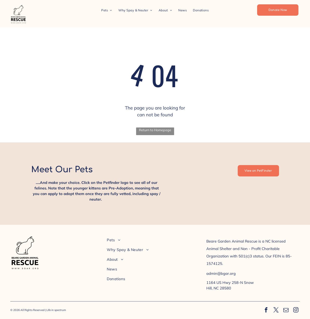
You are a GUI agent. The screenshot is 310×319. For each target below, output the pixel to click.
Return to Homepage (155, 130)
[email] (286, 310)
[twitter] (276, 310)
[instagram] (296, 310)
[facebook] (266, 310)
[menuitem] (106, 10)
